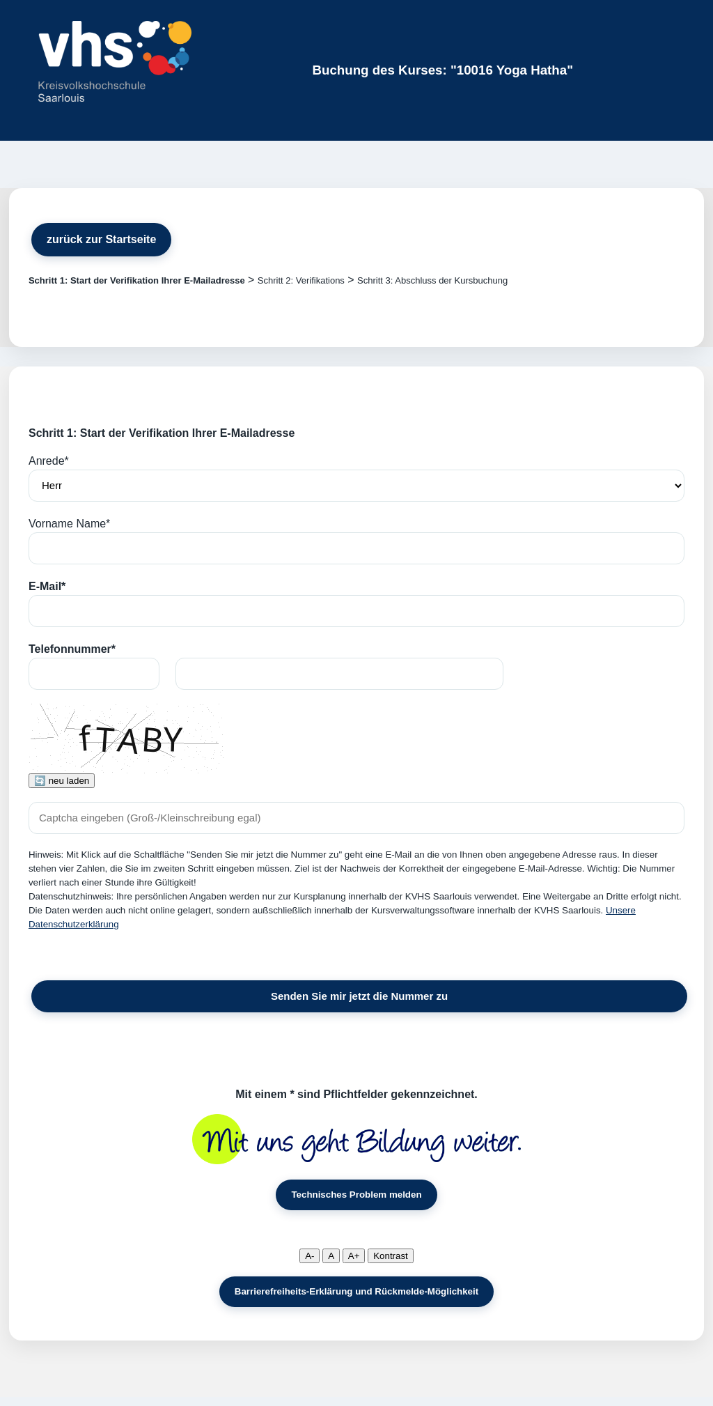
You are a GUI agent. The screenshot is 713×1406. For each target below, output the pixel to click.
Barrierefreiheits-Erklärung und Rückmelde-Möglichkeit (356, 1291)
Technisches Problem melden (356, 1194)
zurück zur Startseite (101, 239)
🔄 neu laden (61, 780)
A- (309, 1256)
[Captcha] (356, 818)
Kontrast (390, 1256)
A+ (354, 1256)
